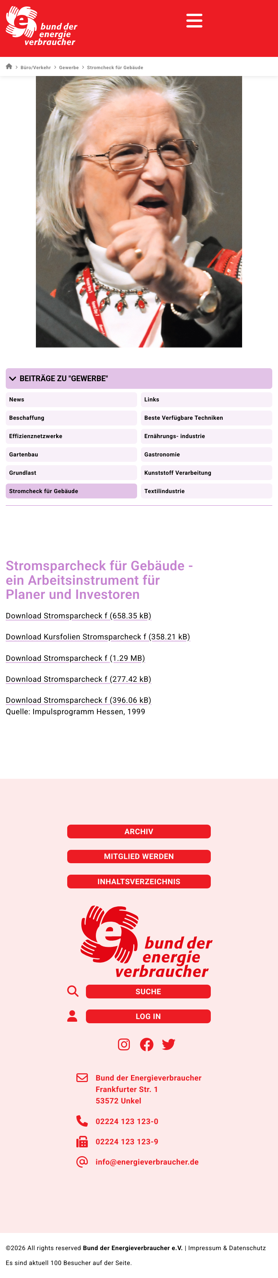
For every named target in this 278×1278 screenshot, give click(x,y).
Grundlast (22, 472)
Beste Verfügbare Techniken (183, 417)
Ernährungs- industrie (174, 436)
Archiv (139, 831)
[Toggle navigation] (258, 20)
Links (151, 399)
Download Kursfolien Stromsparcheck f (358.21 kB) (98, 636)
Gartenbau (23, 454)
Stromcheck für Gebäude (43, 491)
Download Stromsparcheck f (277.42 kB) (79, 679)
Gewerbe (66, 67)
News (16, 399)
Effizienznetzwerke (35, 436)
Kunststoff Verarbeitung (178, 472)
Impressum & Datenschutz (227, 1248)
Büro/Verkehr (33, 67)
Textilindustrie (164, 491)
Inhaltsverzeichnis (139, 881)
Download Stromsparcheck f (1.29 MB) (75, 658)
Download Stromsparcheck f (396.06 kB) (79, 700)
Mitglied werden (139, 856)
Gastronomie (162, 454)
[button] (60, 378)
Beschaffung (26, 417)
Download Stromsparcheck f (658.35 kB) (79, 615)
